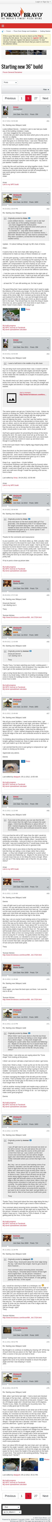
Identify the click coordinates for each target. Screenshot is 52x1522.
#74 (48, 1342)
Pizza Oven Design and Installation (25, 31)
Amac (15, 107)
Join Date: (17, 114)
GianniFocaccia (20, 1328)
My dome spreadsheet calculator (15, 330)
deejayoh (17, 195)
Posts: (32, 114)
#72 (48, 1131)
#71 (48, 1024)
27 (35, 98)
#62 (48, 209)
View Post (29, 218)
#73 (48, 1250)
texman (16, 581)
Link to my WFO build (11, 184)
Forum (8, 31)
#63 (48, 354)
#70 (48, 979)
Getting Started (45, 31)
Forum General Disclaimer (12, 72)
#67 (48, 714)
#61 (48, 121)
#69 (48, 894)
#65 (48, 595)
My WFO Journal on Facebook (14, 328)
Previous (10, 98)
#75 (48, 1388)
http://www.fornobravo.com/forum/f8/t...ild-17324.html (22, 617)
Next (45, 98)
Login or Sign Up (43, 2)
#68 (48, 811)
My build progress (9, 326)
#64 (48, 510)
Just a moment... (26, 393)
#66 (48, 642)
